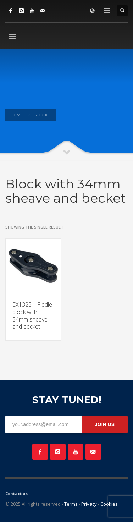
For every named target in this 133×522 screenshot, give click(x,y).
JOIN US (105, 424)
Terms (71, 504)
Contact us (16, 493)
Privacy (89, 504)
